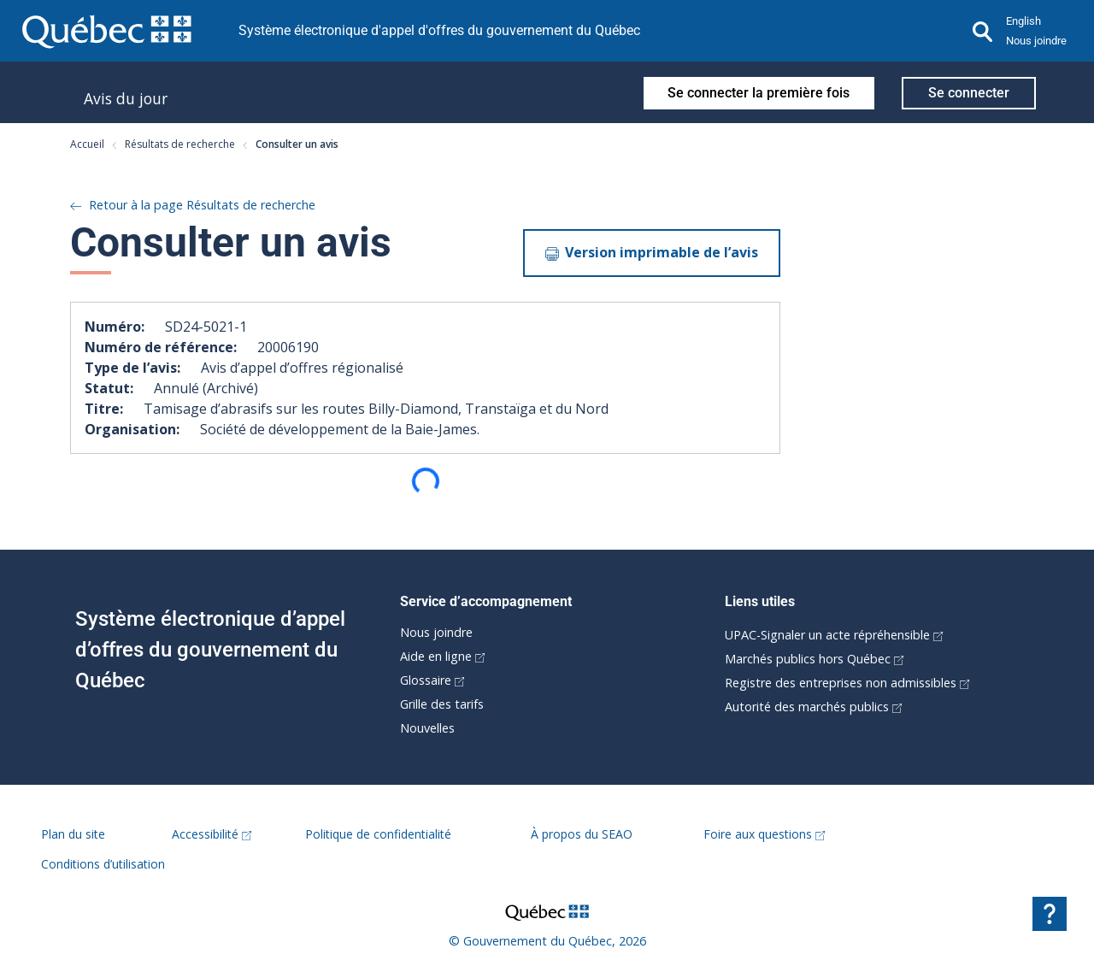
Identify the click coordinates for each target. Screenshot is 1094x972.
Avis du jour (126, 98)
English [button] (1023, 21)
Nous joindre (436, 632)
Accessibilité (211, 834)
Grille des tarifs (442, 704)
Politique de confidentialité (378, 834)
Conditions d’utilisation (103, 864)
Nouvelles (427, 728)
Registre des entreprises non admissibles (847, 683)
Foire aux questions (764, 834)
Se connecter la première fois (759, 93)
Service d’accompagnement (486, 601)
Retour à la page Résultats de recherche (192, 205)
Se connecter (968, 93)
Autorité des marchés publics (813, 706)
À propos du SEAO (581, 834)
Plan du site (73, 834)
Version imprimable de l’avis (651, 252)
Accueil (87, 144)
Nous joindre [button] (1036, 40)
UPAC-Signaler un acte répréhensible (834, 635)
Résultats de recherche (173, 144)
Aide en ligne (442, 656)
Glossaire (432, 680)
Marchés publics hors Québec (814, 659)
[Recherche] (983, 31)
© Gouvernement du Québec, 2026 (547, 941)
